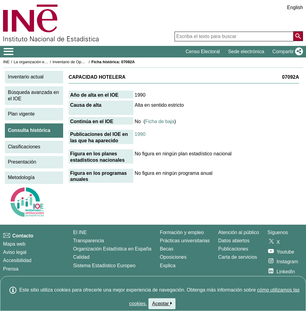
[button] (286, 51)
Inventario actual (25, 76)
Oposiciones (173, 257)
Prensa (11, 268)
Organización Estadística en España (112, 248)
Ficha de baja (159, 121)
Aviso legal (14, 252)
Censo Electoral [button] (202, 51)
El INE (80, 232)
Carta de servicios (237, 257)
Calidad (81, 257)
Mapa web (14, 244)
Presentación (22, 161)
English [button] (295, 7)
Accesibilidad (17, 260)
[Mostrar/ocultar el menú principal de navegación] (8, 51)
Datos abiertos (234, 240)
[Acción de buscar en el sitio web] (298, 36)
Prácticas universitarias (185, 240)
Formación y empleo (182, 232)
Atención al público (238, 232)
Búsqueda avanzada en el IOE (33, 95)
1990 (140, 134)
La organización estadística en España (47, 62)
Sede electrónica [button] (246, 51)
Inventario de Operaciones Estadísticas (86, 62)
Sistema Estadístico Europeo (104, 265)
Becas (166, 248)
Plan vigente (21, 113)
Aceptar (162, 303)
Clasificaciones (24, 146)
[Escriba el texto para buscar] (234, 36)
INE (6, 62)
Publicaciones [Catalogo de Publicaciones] (233, 248)
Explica (167, 265)
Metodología (21, 177)
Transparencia (88, 240)
